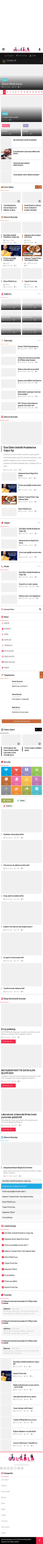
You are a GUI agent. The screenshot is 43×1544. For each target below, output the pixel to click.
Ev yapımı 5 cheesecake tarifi (13, 957)
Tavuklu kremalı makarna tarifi (13, 988)
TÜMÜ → (39, 294)
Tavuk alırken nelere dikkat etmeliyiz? (26, 175)
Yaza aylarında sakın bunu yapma (24, 1397)
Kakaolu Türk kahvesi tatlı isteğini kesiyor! (18, 927)
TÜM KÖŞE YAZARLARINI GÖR (22, 721)
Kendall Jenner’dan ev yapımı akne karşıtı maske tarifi (10, 327)
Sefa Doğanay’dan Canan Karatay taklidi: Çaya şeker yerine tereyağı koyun (32, 751)
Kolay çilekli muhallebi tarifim (13, 896)
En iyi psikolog (8, 1029)
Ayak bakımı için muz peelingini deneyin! (30, 328)
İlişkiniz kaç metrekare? (20, 699)
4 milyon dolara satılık (10, 117)
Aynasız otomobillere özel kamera (29, 381)
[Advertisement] (21, 23)
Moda (26, 126)
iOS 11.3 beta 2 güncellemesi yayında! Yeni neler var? (27, 404)
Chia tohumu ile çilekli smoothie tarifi (16, 865)
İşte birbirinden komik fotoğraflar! (25, 140)
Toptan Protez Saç (30, 281)
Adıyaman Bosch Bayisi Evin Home (32, 236)
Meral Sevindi (16, 707)
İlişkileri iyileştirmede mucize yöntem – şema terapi (10, 303)
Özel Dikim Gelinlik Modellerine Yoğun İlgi (11, 236)
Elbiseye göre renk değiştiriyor (29, 596)
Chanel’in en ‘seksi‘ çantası (28, 584)
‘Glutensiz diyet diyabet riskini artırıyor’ (21, 164)
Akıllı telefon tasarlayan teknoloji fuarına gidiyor (29, 393)
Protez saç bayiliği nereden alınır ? (9, 259)
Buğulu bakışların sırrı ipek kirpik (10, 316)
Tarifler (7, 800)
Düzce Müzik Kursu (10, 281)
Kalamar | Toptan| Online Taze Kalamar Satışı (17, 82)
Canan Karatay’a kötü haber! (23, 1408)
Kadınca (6, 126)
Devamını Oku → (8, 1041)
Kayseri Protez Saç (19, 1373)
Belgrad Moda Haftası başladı (31, 130)
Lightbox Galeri (8, 205)
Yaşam (5, 114)
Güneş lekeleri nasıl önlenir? (9, 130)
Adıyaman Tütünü (8, 1212)
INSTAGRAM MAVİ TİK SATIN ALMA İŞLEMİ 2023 (18, 1071)
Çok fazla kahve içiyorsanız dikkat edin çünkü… (26, 152)
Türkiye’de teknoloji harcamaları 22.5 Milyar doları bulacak (29, 359)
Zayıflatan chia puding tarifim (13, 834)
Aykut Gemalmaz (18, 681)
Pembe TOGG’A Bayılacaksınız (28, 346)
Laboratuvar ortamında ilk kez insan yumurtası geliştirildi (19, 1115)
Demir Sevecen (17, 694)
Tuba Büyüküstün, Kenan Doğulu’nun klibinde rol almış (30, 207)
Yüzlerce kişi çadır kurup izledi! (28, 369)
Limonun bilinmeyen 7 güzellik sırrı (31, 316)
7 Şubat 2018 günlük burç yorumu (30, 304)
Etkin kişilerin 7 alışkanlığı (20, 712)
